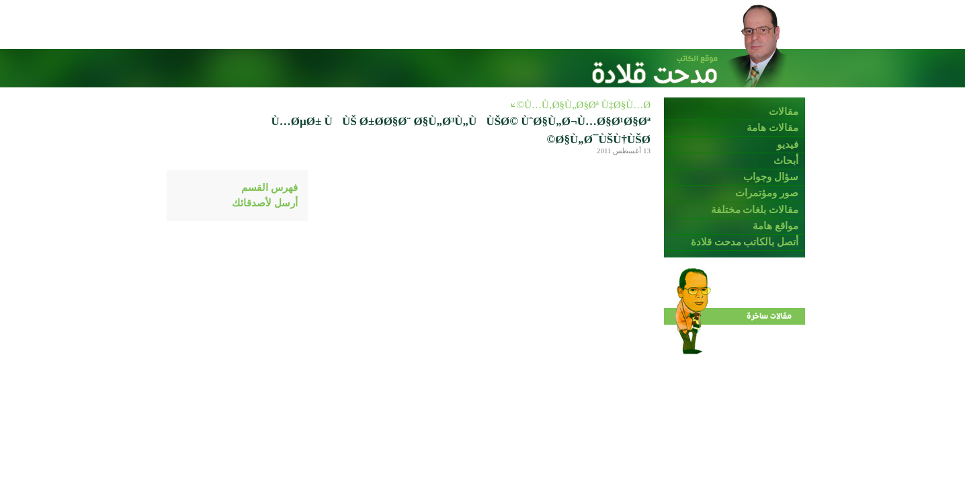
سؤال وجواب (770, 176)
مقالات (783, 111)
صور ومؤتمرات (766, 193)
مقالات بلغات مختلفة (755, 209)
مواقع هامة (775, 225)
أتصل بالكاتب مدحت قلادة (744, 242)
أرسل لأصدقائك (265, 203)
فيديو (787, 144)
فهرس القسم (269, 187)
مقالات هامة (772, 127)
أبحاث (785, 160)
